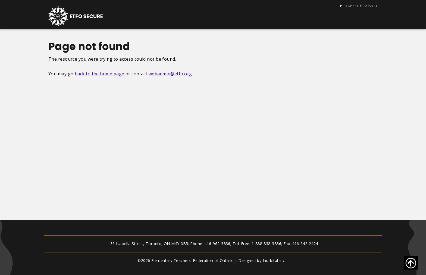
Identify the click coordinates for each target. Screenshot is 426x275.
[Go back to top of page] (411, 263)
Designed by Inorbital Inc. (262, 260)
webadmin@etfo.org (170, 74)
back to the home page (100, 74)
